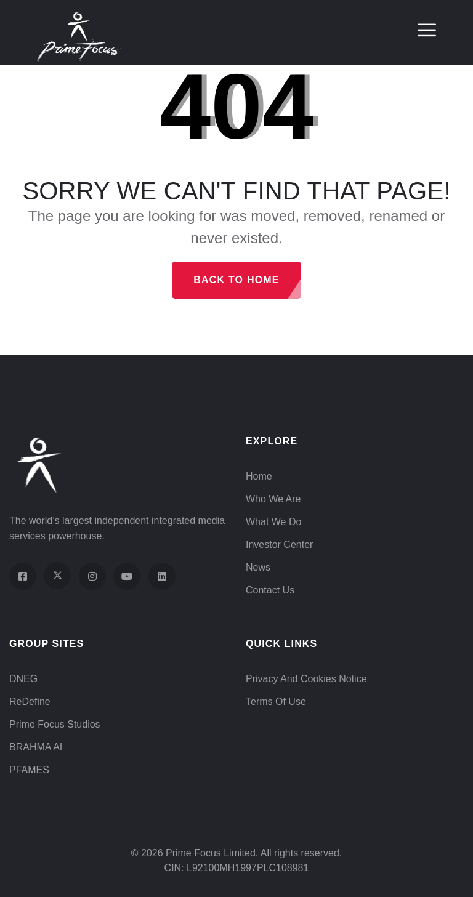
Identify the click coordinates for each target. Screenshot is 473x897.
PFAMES (29, 770)
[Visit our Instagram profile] (92, 576)
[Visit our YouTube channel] (126, 576)
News (258, 567)
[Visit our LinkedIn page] (162, 576)
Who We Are (273, 499)
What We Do (273, 522)
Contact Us (270, 590)
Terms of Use (276, 701)
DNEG (23, 679)
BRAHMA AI (35, 747)
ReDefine (30, 701)
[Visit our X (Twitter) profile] (57, 575)
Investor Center (279, 544)
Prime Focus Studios (54, 724)
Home (259, 476)
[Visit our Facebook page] (22, 576)
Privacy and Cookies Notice (306, 679)
